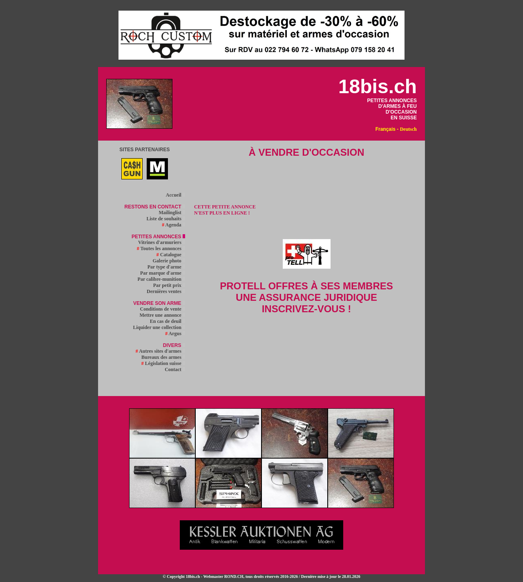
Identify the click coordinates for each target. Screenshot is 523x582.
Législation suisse (163, 363)
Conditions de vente (162, 309)
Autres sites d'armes (160, 351)
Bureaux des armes (163, 357)
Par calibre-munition (161, 279)
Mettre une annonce (162, 315)
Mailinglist (172, 212)
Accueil (175, 195)
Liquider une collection (159, 327)
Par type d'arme (166, 267)
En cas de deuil (167, 321)
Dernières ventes (166, 291)
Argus (175, 333)
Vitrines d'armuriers (161, 242)
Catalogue (170, 254)
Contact (175, 369)
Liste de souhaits (165, 219)
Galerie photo (169, 261)
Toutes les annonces (161, 248)
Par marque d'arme (162, 273)
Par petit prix (169, 285)
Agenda (173, 225)
